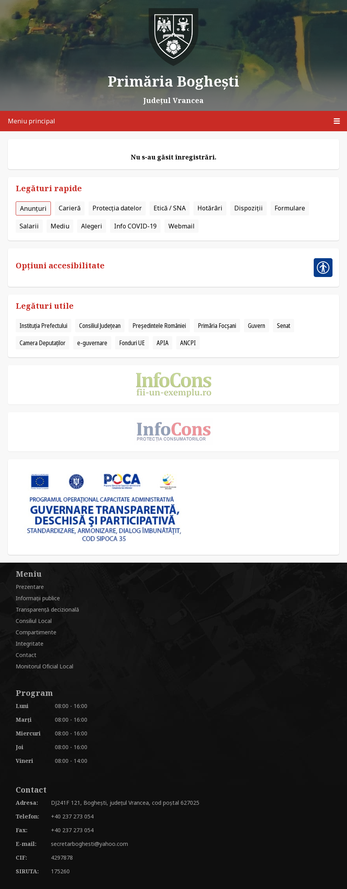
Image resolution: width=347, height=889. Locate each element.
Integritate (29, 643)
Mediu (60, 226)
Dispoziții (248, 208)
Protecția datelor (117, 208)
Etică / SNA (170, 208)
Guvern (256, 325)
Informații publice (38, 598)
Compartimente (36, 632)
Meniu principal (177, 121)
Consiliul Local (34, 621)
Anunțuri (33, 208)
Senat (283, 325)
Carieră (70, 208)
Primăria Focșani (217, 325)
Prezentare (30, 586)
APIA (162, 343)
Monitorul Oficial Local (44, 666)
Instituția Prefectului (43, 325)
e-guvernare (92, 343)
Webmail (181, 226)
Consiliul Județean (100, 325)
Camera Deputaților (42, 343)
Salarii (29, 226)
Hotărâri (209, 208)
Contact (26, 655)
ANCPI (188, 343)
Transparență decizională (47, 609)
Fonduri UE (132, 343)
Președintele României (159, 325)
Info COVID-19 (135, 226)
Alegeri (91, 226)
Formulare (290, 208)
